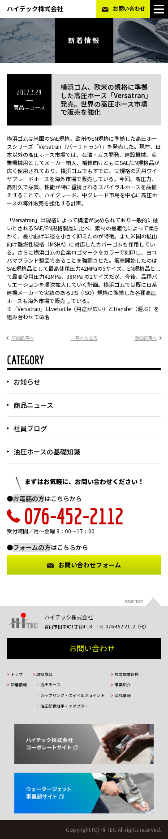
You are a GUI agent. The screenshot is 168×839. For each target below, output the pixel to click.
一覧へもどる (84, 337)
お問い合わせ (129, 8)
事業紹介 (123, 685)
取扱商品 (44, 674)
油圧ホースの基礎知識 (46, 451)
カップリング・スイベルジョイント (72, 695)
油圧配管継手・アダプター (64, 706)
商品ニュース (33, 405)
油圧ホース (50, 685)
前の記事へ (22, 337)
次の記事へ (145, 337)
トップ (17, 674)
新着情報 (19, 685)
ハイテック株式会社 (35, 8)
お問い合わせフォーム (89, 564)
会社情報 (123, 695)
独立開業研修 (127, 674)
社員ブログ (30, 428)
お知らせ (26, 381)
